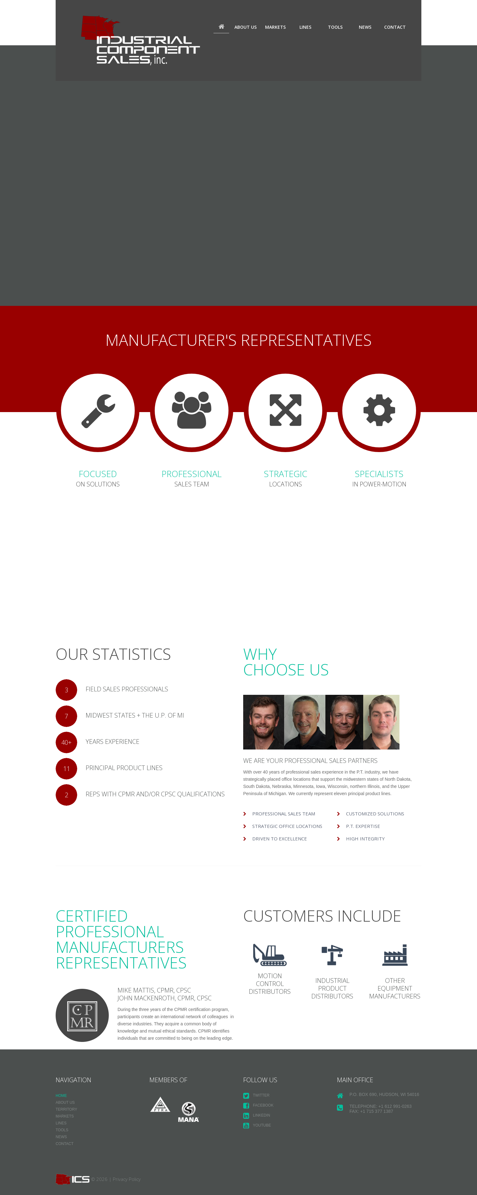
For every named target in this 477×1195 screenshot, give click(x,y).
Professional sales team (283, 814)
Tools (335, 27)
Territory (66, 1110)
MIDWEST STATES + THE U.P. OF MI (136, 717)
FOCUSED (98, 474)
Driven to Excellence (279, 839)
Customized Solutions (375, 814)
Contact (395, 27)
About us (245, 27)
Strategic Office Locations (287, 827)
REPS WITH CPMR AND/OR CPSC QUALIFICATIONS (156, 795)
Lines (305, 27)
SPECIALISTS (379, 474)
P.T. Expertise (363, 827)
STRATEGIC (285, 474)
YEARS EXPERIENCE (113, 743)
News (365, 27)
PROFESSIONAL (192, 474)
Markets (275, 27)
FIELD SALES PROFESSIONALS (128, 690)
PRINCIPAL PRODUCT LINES (125, 769)
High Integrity (365, 839)
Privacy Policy (127, 1179)
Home (221, 27)
